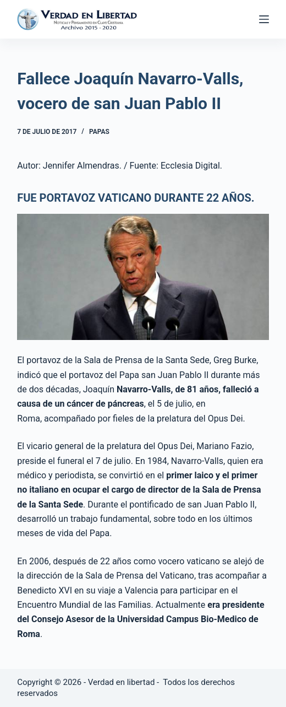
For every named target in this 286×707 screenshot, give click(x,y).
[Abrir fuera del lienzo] (264, 19)
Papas (99, 132)
